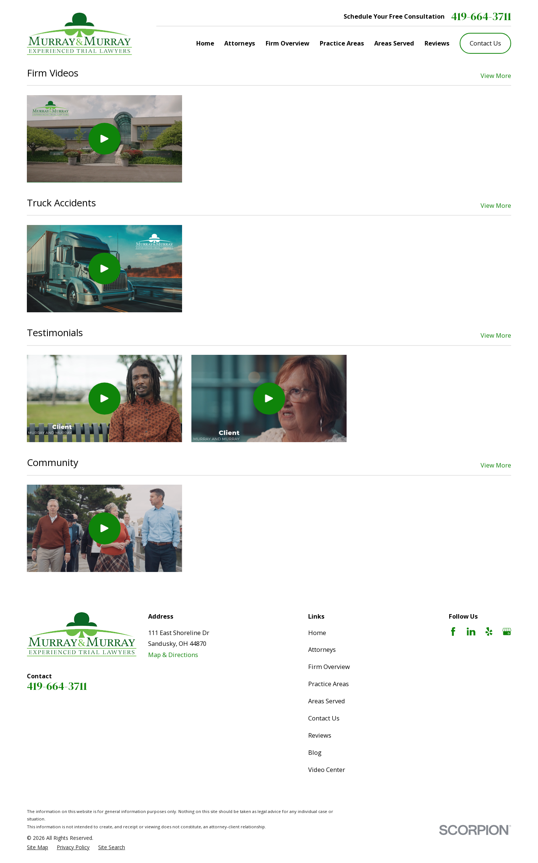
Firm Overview (329, 666)
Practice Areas (328, 683)
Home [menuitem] (205, 43)
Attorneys (322, 649)
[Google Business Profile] (507, 631)
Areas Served (326, 701)
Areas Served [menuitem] (394, 43)
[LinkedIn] (471, 631)
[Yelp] (489, 631)
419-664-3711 (481, 16)
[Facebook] (453, 631)
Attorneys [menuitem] (239, 43)
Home (317, 632)
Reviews (319, 735)
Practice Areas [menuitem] (342, 43)
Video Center (326, 769)
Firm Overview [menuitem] (287, 43)
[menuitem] (37, 847)
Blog (315, 752)
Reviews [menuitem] (437, 43)
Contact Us (485, 43)
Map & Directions (173, 654)
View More (496, 75)
